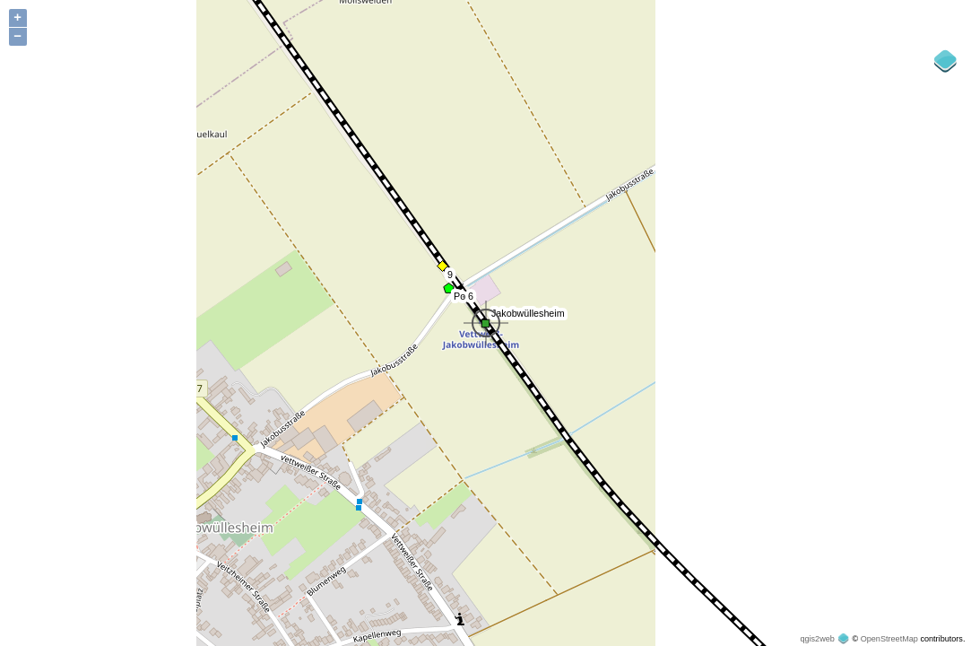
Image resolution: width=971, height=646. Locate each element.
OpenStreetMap (889, 638)
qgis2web (817, 638)
